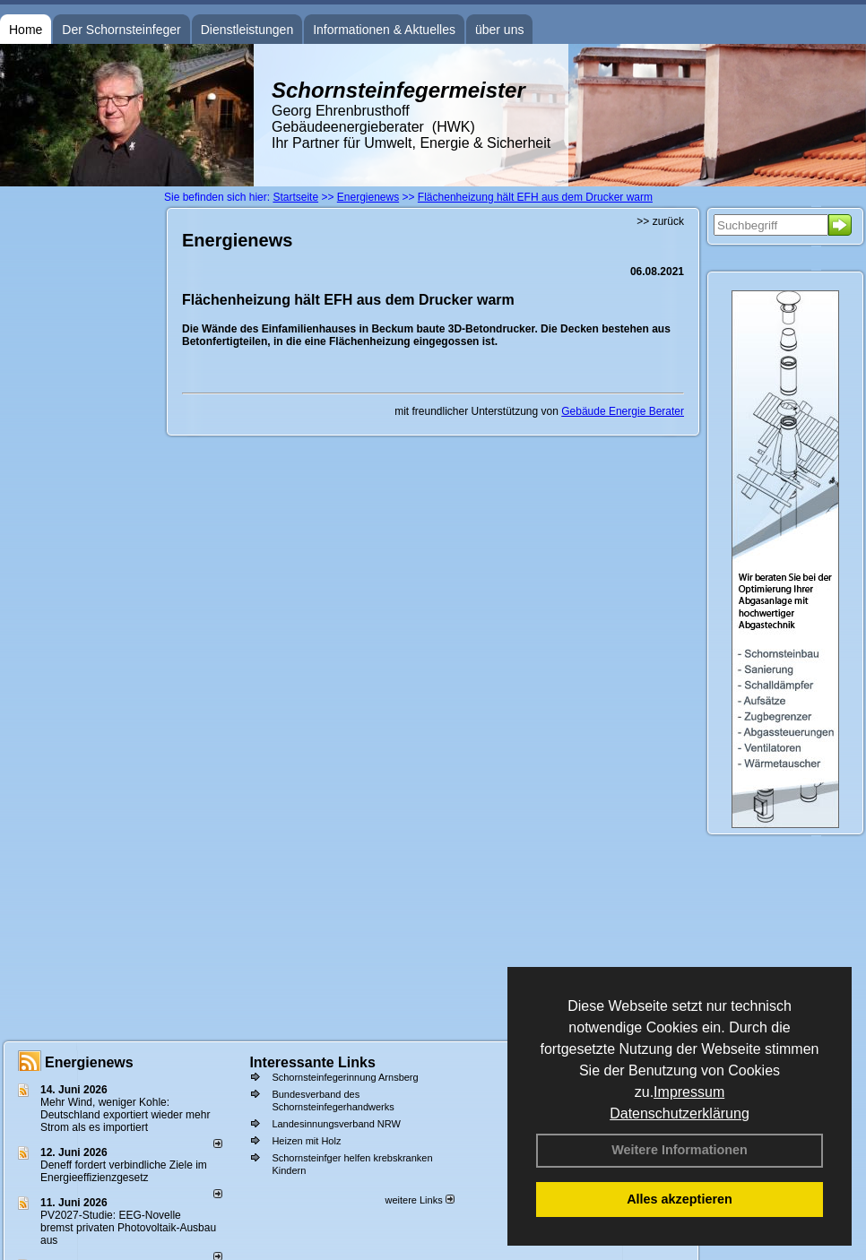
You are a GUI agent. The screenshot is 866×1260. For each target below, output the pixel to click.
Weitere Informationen (679, 1150)
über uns (499, 29)
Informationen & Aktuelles (384, 29)
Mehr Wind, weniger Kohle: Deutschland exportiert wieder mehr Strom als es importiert (125, 1115)
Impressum (689, 1092)
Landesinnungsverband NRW (336, 1123)
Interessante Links (312, 1062)
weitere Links (419, 1200)
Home (25, 29)
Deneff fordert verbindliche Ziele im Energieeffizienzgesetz (123, 1171)
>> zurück (660, 221)
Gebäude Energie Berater (622, 411)
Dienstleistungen (247, 29)
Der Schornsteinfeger (121, 29)
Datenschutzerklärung (679, 1113)
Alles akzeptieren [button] (679, 1199)
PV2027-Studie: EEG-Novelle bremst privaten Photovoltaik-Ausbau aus (128, 1228)
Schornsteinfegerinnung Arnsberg (345, 1077)
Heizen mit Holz (306, 1140)
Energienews (89, 1062)
